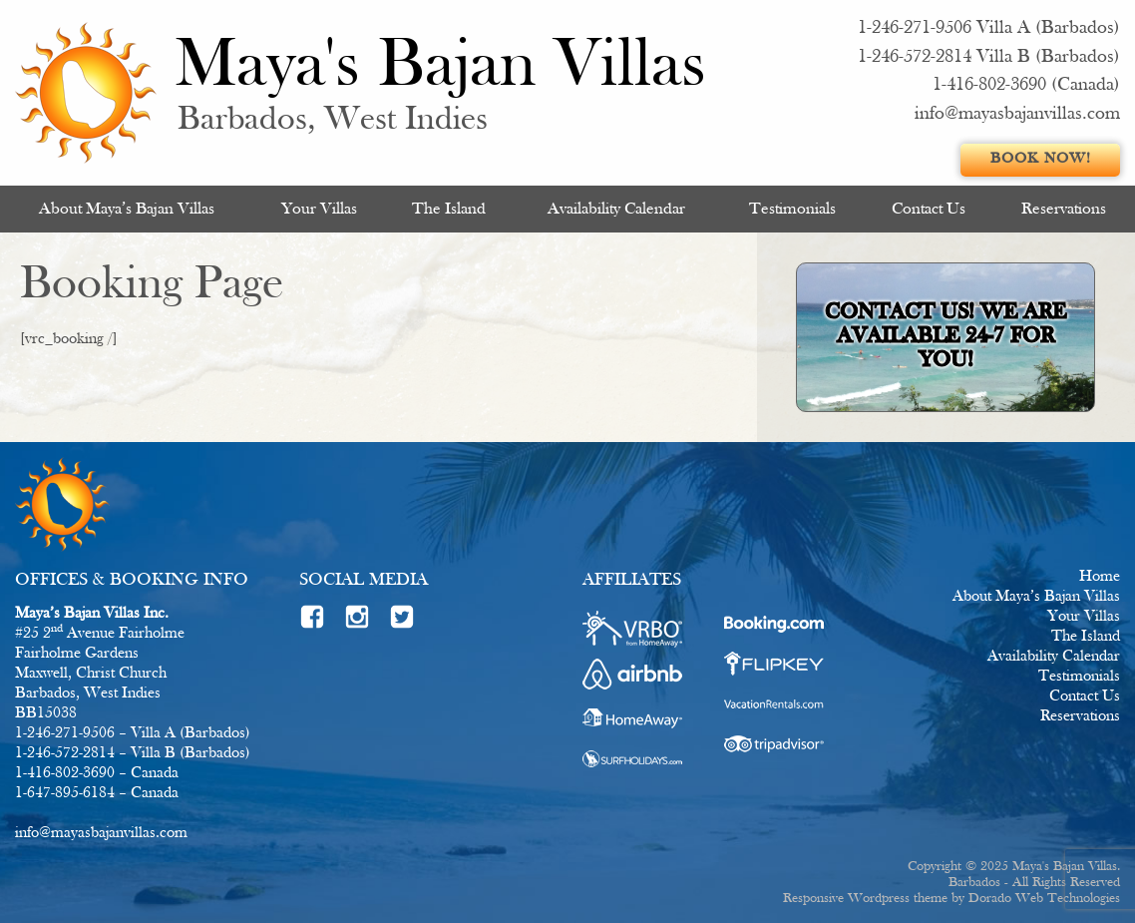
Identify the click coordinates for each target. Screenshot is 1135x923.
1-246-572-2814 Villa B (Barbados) (989, 57)
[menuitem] (127, 209)
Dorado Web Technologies (1044, 898)
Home (1099, 577)
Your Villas (319, 209)
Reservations (1063, 209)
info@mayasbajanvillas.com (1017, 114)
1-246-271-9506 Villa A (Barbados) (989, 28)
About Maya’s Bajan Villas (126, 209)
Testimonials (792, 209)
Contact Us (928, 209)
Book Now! (1040, 159)
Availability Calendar (616, 209)
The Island (449, 209)
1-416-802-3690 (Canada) (1026, 85)
